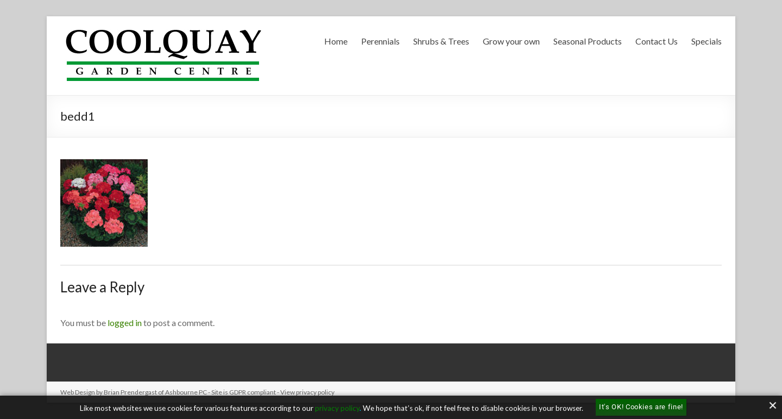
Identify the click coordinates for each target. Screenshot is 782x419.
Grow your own (511, 41)
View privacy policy (307, 392)
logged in (125, 322)
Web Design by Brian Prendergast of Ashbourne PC (133, 392)
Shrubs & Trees (441, 41)
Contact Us (656, 41)
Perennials (380, 41)
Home (336, 41)
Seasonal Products (587, 41)
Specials (706, 41)
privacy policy (337, 408)
